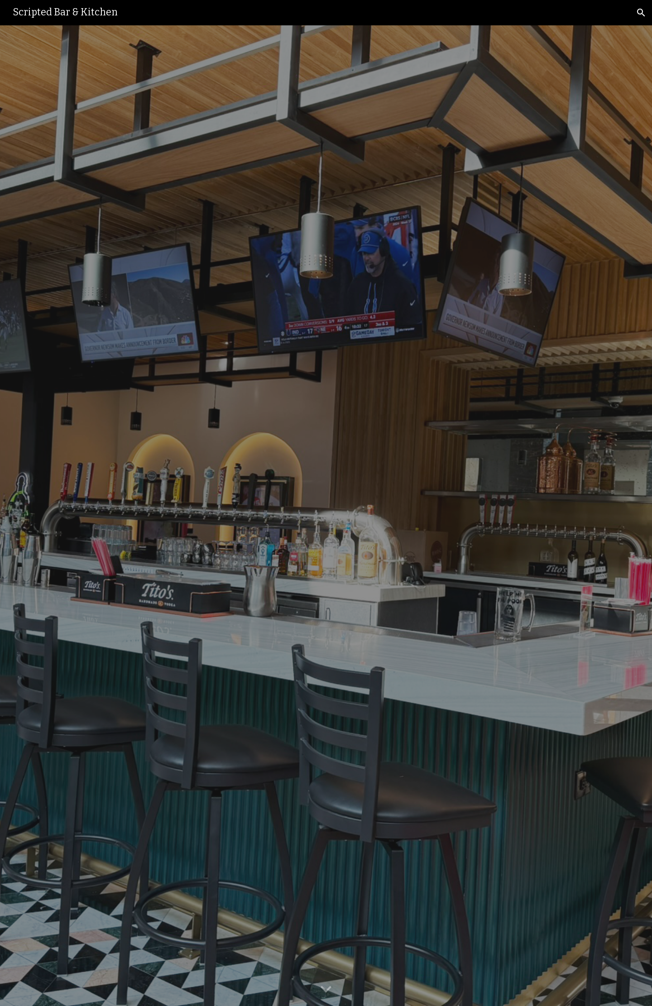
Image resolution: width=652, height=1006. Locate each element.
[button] (641, 13)
